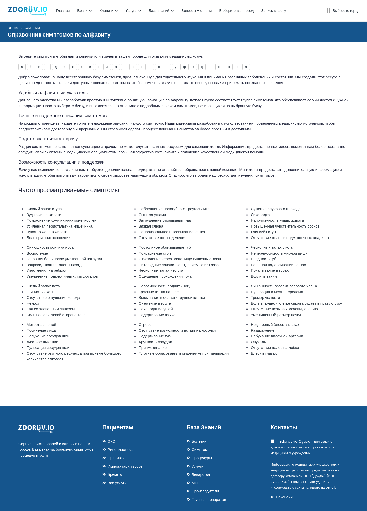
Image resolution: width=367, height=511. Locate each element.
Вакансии (284, 497)
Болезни (199, 441)
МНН (196, 482)
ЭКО (111, 441)
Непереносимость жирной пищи (279, 253)
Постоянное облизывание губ (165, 247)
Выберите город (346, 10)
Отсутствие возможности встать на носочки (177, 330)
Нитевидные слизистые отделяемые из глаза (179, 264)
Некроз (33, 303)
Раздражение (262, 330)
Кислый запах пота (43, 286)
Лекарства (201, 474)
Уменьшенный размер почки (276, 314)
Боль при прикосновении (49, 237)
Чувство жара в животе (47, 231)
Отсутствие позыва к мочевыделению (284, 309)
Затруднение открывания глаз (165, 220)
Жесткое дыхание (42, 341)
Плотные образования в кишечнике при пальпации (184, 353)
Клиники (109, 10)
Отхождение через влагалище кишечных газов (180, 259)
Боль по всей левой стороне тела (56, 314)
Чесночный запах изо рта (161, 270)
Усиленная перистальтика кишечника (60, 226)
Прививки (116, 457)
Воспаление (37, 253)
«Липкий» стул (263, 231)
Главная (63, 10)
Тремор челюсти (265, 297)
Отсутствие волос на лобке (275, 347)
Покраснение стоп (155, 253)
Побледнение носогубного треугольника (174, 208)
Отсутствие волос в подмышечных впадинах (290, 237)
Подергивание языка (157, 314)
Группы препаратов (209, 499)
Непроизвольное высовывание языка (172, 231)
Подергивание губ (155, 336)
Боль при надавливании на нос (278, 264)
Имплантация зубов (125, 466)
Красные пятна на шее (159, 291)
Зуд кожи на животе (44, 214)
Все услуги (117, 482)
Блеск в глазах (264, 353)
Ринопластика (120, 449)
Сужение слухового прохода (276, 208)
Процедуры (202, 457)
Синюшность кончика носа (50, 247)
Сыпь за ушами (152, 214)
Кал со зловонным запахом (51, 309)
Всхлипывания (264, 276)
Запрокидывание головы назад (54, 264)
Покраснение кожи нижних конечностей (61, 220)
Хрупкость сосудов (155, 341)
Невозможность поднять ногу (164, 286)
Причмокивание (153, 347)
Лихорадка (260, 214)
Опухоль (258, 341)
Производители (205, 491)
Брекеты (115, 474)
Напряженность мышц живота (277, 220)
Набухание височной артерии (277, 336)
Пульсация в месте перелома (277, 291)
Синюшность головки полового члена (284, 286)
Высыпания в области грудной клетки (172, 297)
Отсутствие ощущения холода (53, 297)
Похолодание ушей (156, 309)
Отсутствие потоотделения (162, 237)
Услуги (133, 10)
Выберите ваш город (236, 10)
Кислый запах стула (44, 208)
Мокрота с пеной (41, 324)
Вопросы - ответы (196, 10)
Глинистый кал (40, 291)
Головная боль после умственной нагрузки (64, 259)
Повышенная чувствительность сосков (285, 226)
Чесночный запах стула (271, 247)
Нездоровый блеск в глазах (275, 324)
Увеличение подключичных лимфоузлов (62, 276)
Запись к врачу (273, 10)
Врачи (84, 10)
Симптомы (201, 449)
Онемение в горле (155, 303)
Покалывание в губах (270, 270)
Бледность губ (263, 259)
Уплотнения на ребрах (46, 270)
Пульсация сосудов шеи (48, 347)
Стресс (145, 324)
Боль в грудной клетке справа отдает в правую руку (296, 303)
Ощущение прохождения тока (165, 276)
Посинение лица (41, 330)
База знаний (161, 10)
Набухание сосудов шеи (48, 336)
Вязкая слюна (151, 226)
